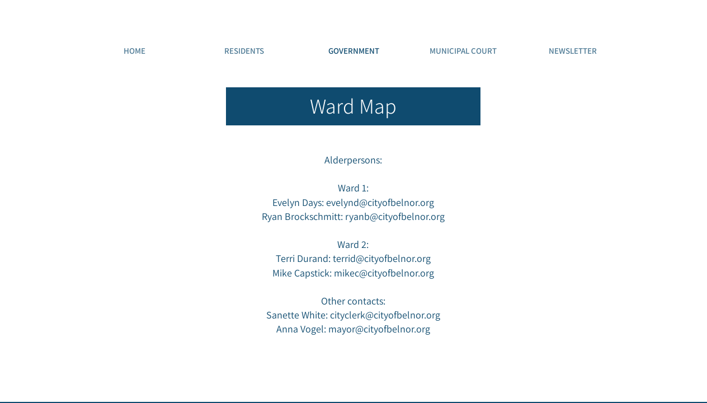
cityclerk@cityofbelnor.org (385, 314)
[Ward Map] (353, 106)
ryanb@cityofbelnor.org (395, 216)
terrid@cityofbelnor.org (382, 258)
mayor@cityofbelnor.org (379, 328)
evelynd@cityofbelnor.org (380, 202)
